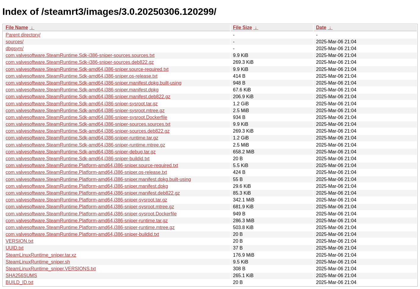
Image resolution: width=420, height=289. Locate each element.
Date (321, 27)
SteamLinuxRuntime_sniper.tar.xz (41, 255)
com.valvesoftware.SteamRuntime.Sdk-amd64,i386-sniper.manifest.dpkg (82, 89)
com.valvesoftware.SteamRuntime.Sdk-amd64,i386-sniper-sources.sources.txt (88, 124)
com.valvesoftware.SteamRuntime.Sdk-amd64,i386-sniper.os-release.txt (81, 76)
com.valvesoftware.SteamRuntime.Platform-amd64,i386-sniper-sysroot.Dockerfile (91, 213)
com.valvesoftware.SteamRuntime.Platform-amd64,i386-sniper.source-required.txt (92, 165)
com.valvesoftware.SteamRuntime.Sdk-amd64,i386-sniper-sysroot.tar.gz (82, 103)
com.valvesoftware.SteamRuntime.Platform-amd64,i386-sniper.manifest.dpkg (87, 186)
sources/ (14, 41)
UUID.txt (14, 247)
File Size (242, 27)
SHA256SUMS (21, 275)
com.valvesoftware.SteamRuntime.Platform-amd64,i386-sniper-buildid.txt (82, 234)
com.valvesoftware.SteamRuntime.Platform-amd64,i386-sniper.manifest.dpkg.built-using (98, 179)
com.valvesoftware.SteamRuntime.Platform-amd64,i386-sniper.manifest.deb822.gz (93, 193)
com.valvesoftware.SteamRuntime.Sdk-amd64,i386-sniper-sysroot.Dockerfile (86, 117)
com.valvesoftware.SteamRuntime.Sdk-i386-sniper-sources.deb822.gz (80, 62)
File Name (17, 27)
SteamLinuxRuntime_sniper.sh (38, 261)
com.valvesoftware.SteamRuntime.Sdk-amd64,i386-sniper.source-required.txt (87, 69)
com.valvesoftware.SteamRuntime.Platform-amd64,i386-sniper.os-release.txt (86, 172)
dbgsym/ (14, 48)
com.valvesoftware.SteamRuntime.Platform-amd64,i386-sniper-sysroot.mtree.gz (90, 206)
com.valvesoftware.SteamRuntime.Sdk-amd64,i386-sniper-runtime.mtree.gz (85, 144)
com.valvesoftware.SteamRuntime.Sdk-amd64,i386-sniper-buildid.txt (78, 158)
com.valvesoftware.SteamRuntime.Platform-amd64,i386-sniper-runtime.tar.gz (87, 220)
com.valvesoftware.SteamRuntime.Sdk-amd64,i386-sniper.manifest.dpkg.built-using (93, 82)
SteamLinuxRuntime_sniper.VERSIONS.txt (51, 268)
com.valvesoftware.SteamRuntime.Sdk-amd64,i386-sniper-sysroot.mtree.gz (85, 110)
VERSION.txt (19, 241)
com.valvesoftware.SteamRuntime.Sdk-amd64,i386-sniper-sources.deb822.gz (88, 131)
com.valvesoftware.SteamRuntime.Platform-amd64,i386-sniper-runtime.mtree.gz (90, 227)
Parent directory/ (23, 34)
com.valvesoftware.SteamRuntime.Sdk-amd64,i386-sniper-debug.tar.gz (81, 151)
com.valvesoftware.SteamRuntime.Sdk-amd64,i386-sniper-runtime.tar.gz (82, 137)
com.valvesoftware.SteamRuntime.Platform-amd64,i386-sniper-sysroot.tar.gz (86, 199)
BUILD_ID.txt (19, 282)
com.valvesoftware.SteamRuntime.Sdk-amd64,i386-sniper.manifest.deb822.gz (88, 96)
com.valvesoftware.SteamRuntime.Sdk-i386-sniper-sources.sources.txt (80, 55)
